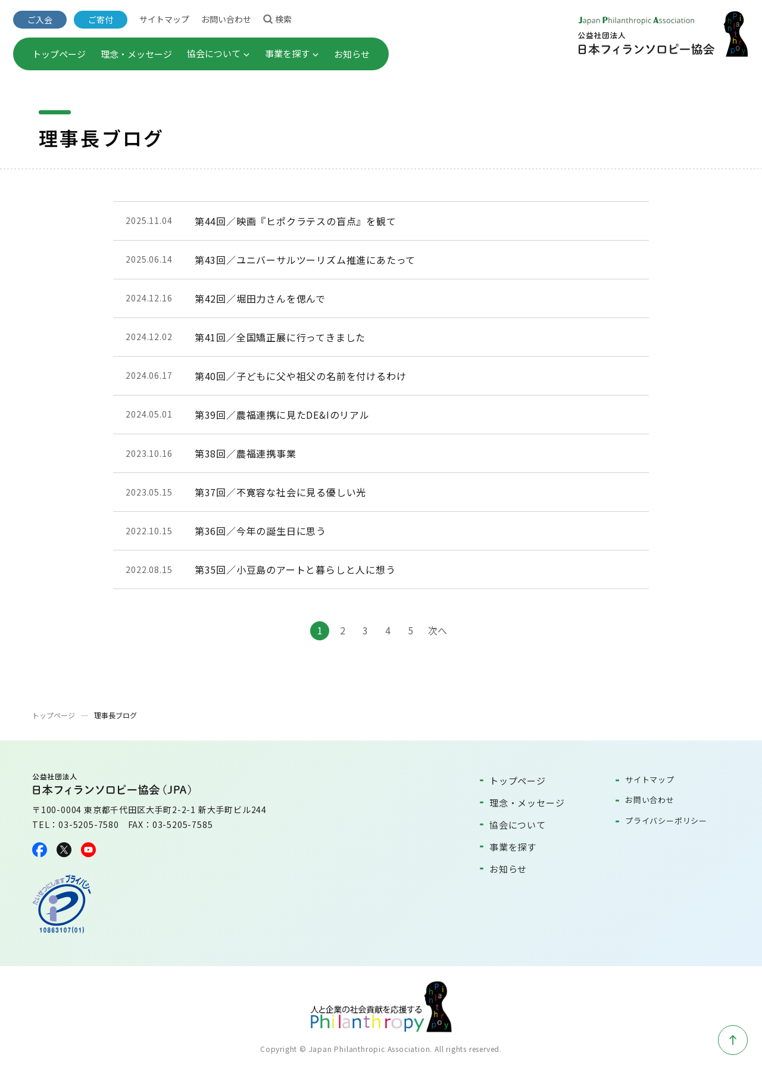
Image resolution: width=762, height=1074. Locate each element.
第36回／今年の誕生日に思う (260, 531)
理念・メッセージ (136, 54)
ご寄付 (100, 20)
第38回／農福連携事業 (245, 453)
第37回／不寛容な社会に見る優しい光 (280, 492)
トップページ (59, 54)
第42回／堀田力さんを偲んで (260, 298)
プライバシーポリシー (666, 820)
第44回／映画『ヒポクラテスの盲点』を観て (295, 221)
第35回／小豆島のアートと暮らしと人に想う (295, 569)
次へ (437, 630)
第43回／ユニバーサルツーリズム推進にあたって (305, 260)
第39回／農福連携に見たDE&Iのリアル (282, 414)
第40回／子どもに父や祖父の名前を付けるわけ (301, 376)
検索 (277, 18)
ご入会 (39, 20)
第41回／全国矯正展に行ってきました (280, 337)
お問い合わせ (226, 19)
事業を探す (292, 53)
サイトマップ (164, 19)
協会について (218, 53)
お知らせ (352, 54)
